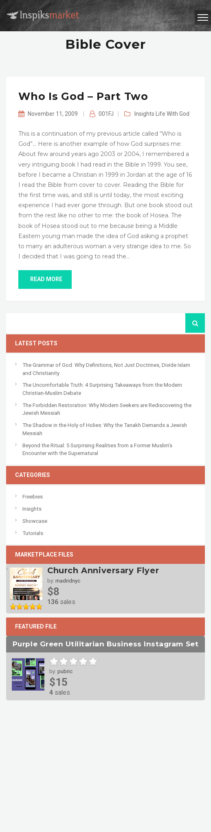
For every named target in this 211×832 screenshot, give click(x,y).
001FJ (106, 113)
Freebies (32, 497)
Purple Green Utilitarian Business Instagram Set (105, 643)
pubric (65, 671)
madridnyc (67, 581)
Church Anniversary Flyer (103, 570)
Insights (144, 113)
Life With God (172, 113)
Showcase (34, 521)
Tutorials (32, 533)
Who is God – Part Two (83, 96)
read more (45, 279)
